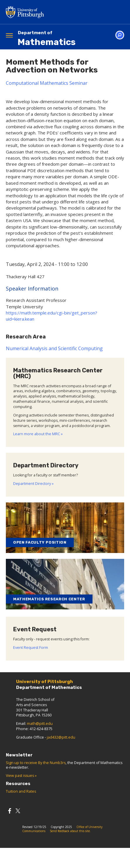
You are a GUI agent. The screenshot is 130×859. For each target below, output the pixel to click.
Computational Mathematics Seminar (47, 83)
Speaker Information (32, 288)
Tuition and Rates (21, 791)
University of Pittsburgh (48, 12)
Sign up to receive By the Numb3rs (36, 762)
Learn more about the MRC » (38, 433)
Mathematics (47, 38)
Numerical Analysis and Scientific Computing (54, 348)
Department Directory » (33, 483)
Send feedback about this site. (70, 831)
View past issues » (21, 775)
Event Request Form (30, 647)
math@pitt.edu (40, 723)
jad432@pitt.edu (61, 737)
